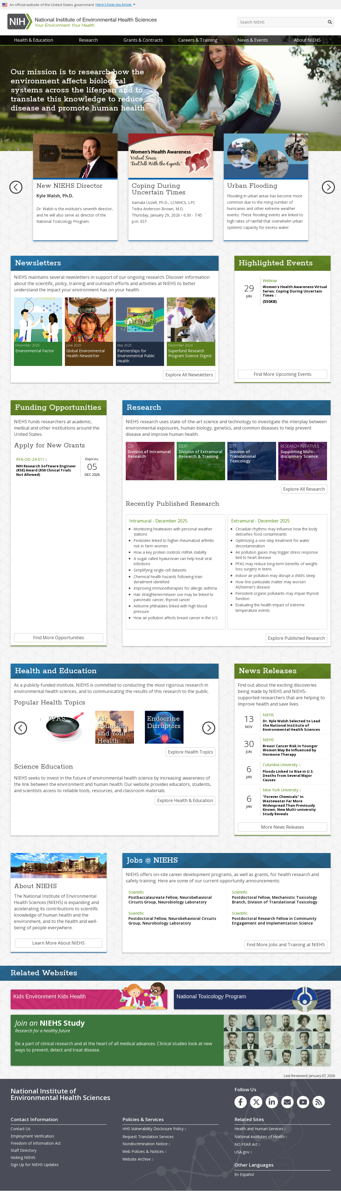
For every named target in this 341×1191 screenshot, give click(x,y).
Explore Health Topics (190, 752)
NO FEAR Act (247, 1144)
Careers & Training (197, 40)
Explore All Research (304, 489)
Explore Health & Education (185, 800)
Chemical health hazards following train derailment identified (168, 579)
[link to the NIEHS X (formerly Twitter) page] (256, 1102)
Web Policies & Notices (144, 1151)
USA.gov (243, 1152)
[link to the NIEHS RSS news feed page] (319, 1102)
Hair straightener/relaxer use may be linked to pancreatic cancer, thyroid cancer (173, 597)
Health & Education (33, 40)
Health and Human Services (260, 1128)
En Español (244, 1174)
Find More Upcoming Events (282, 374)
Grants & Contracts (143, 40)
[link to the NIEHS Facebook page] (240, 1102)
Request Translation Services (148, 1136)
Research (88, 40)
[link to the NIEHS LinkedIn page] (272, 1102)
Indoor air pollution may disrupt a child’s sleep (275, 575)
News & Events (252, 40)
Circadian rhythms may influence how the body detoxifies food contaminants (276, 531)
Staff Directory (23, 1150)
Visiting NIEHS (23, 1157)
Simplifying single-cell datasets (160, 570)
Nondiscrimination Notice (146, 1143)
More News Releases (282, 827)
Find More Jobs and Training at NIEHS (286, 945)
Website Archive (138, 1159)
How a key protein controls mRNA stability (170, 552)
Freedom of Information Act (36, 1143)
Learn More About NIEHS (58, 943)
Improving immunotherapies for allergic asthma (175, 588)
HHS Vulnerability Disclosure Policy (154, 1128)
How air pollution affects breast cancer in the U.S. (176, 617)
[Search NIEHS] (286, 22)
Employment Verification (32, 1136)
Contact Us (20, 1128)
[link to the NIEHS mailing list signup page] (287, 1102)
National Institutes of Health (261, 1136)
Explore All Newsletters (189, 375)
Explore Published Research (296, 638)
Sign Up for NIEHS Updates (35, 1164)
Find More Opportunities (58, 638)
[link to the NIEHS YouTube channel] (303, 1102)
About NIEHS (307, 40)
